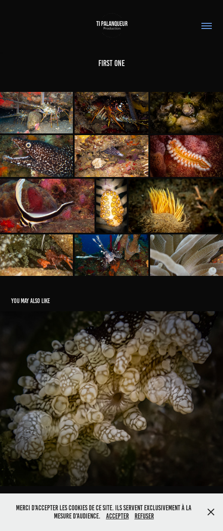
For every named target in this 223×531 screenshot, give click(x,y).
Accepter (117, 516)
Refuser (144, 516)
